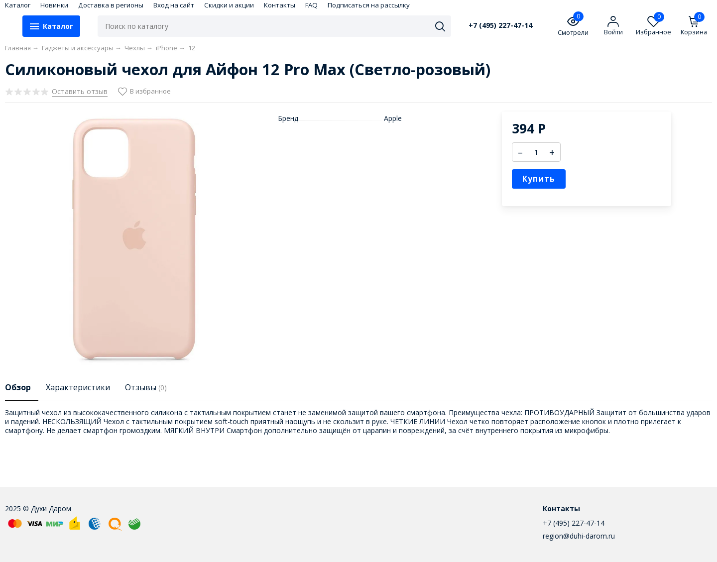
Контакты (279, 4)
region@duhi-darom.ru (579, 536)
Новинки (54, 4)
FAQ (311, 4)
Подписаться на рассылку (369, 4)
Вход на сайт (173, 4)
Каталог (17, 4)
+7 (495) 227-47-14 (500, 25)
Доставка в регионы (110, 4)
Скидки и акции (229, 4)
